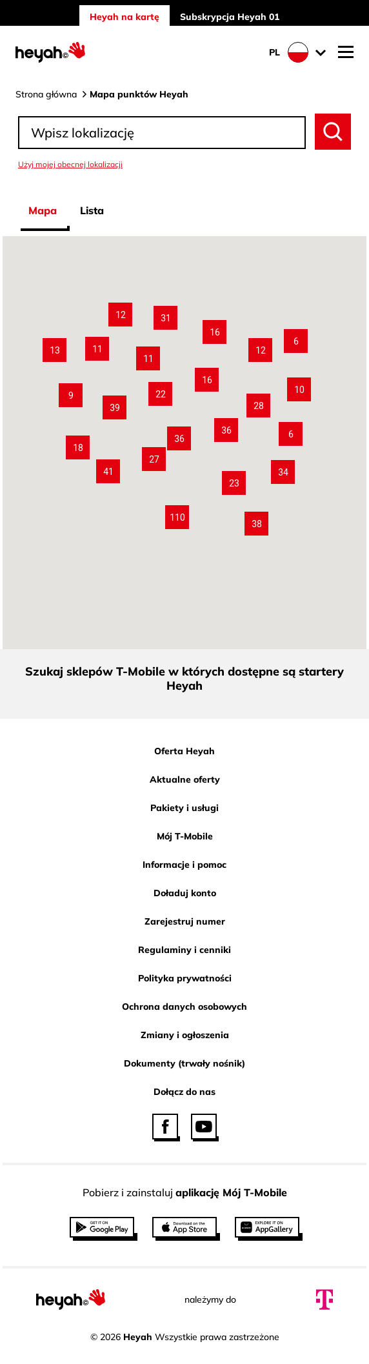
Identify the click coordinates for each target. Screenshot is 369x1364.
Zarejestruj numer (185, 921)
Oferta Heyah (184, 751)
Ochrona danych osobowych (184, 1006)
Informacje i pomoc (184, 864)
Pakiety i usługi (184, 808)
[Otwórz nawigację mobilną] (346, 52)
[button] (177, 517)
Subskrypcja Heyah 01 (229, 17)
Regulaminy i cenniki (184, 950)
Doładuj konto (185, 893)
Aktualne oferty (185, 779)
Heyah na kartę (124, 17)
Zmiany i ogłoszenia (185, 1035)
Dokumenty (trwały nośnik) (184, 1063)
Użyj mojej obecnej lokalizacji (70, 164)
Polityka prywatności (185, 978)
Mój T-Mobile (185, 836)
